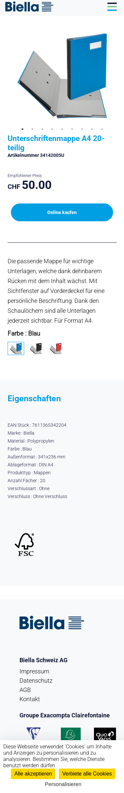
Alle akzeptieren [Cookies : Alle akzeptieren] (33, 773)
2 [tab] (32, 129)
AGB (25, 689)
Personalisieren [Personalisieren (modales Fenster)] (63, 784)
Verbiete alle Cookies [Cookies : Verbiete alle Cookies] (87, 773)
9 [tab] (102, 129)
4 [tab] (52, 129)
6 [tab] (72, 129)
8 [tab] (92, 129)
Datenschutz (36, 680)
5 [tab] (62, 129)
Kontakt (30, 699)
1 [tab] (22, 129)
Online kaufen (62, 212)
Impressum (34, 671)
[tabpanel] (62, 75)
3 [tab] (42, 129)
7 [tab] (82, 129)
